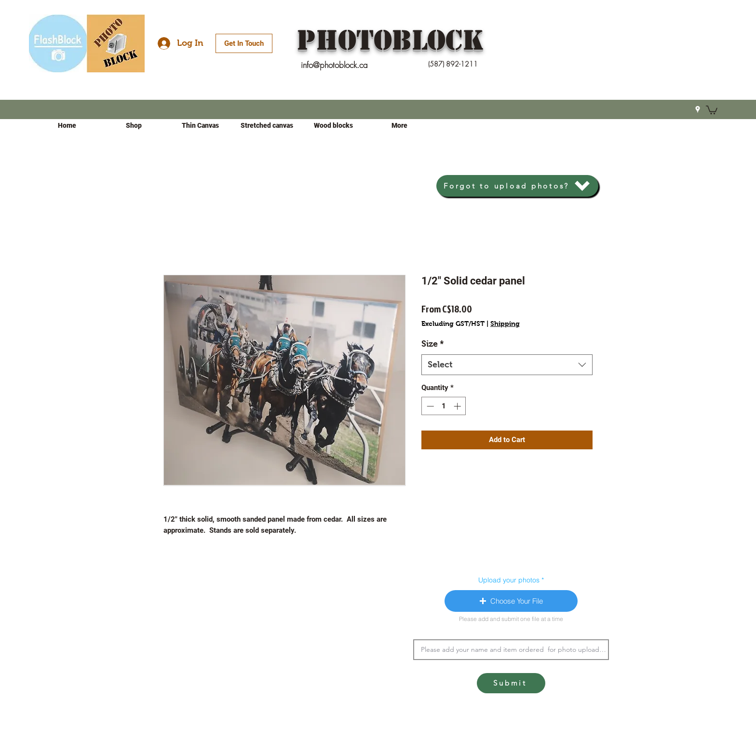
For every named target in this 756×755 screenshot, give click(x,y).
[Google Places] (697, 109)
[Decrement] (429, 406)
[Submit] (511, 683)
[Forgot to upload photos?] (517, 186)
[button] (711, 109)
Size (432, 344)
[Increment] (458, 406)
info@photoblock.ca (334, 64)
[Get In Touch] (244, 43)
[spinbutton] (444, 406)
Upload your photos (509, 580)
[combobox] (507, 364)
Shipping (505, 323)
